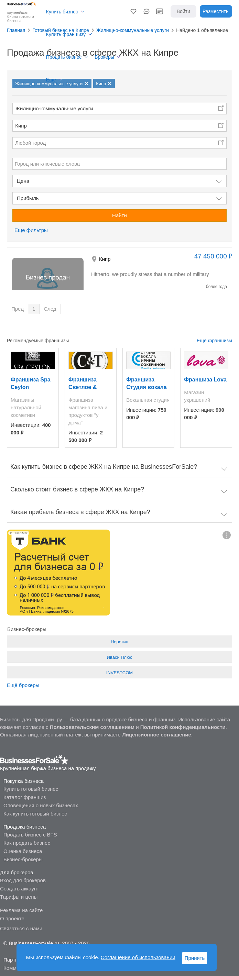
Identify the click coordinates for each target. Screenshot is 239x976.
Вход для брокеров (23, 880)
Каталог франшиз (24, 797)
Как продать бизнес (26, 843)
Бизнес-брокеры (23, 859)
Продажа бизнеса (24, 827)
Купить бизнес (62, 11)
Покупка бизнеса (23, 781)
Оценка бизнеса (22, 851)
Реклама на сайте (21, 910)
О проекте (12, 918)
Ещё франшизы (214, 340)
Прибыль (28, 198)
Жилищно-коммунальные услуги (54, 108)
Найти (119, 215)
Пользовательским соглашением (92, 727)
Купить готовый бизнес (30, 789)
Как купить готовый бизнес (35, 814)
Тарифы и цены (18, 897)
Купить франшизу (66, 34)
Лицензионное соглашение (156, 734)
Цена (23, 181)
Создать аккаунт (19, 888)
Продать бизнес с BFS (30, 835)
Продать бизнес (64, 57)
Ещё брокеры (23, 685)
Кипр (21, 126)
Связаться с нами (21, 928)
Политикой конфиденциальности (183, 727)
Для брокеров (16, 872)
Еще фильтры (31, 230)
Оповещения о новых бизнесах (40, 805)
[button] (133, 11)
